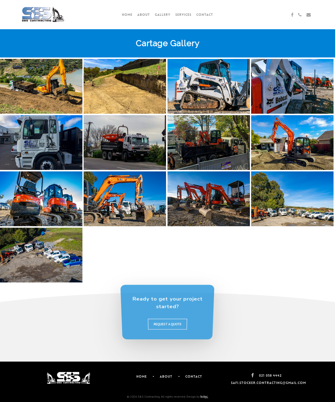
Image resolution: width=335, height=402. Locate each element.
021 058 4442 (270, 375)
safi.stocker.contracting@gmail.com (268, 383)
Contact (193, 376)
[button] (167, 327)
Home (141, 376)
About (166, 376)
